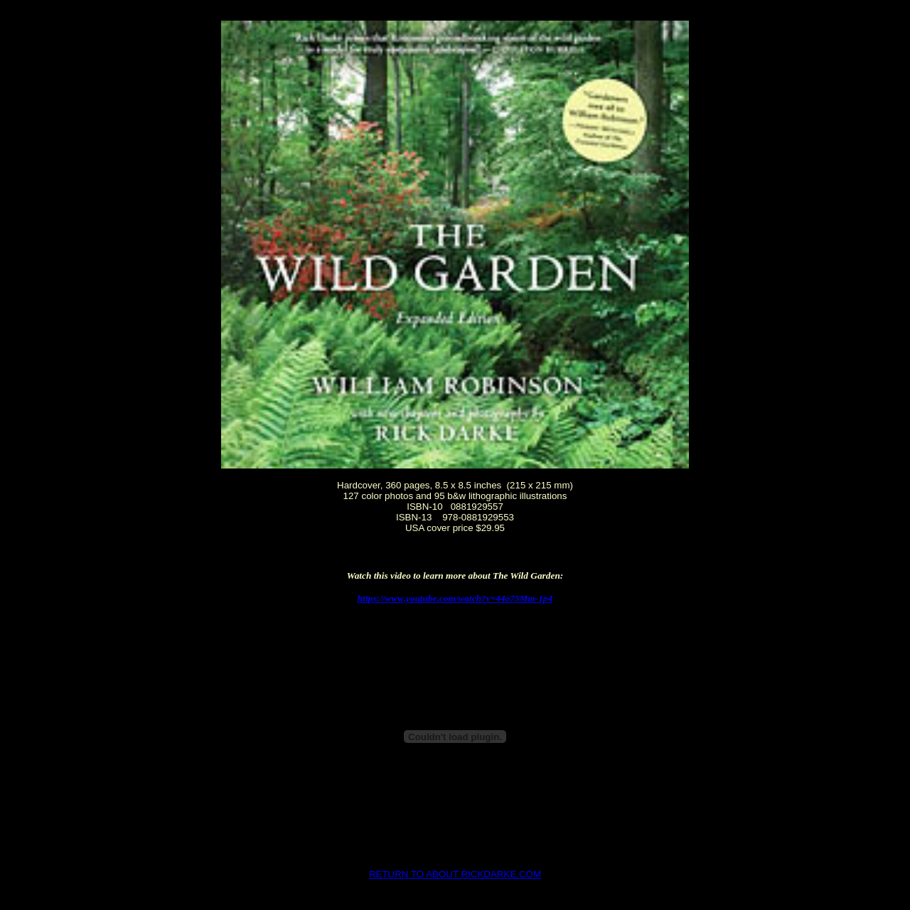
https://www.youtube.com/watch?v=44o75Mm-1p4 (455, 598)
